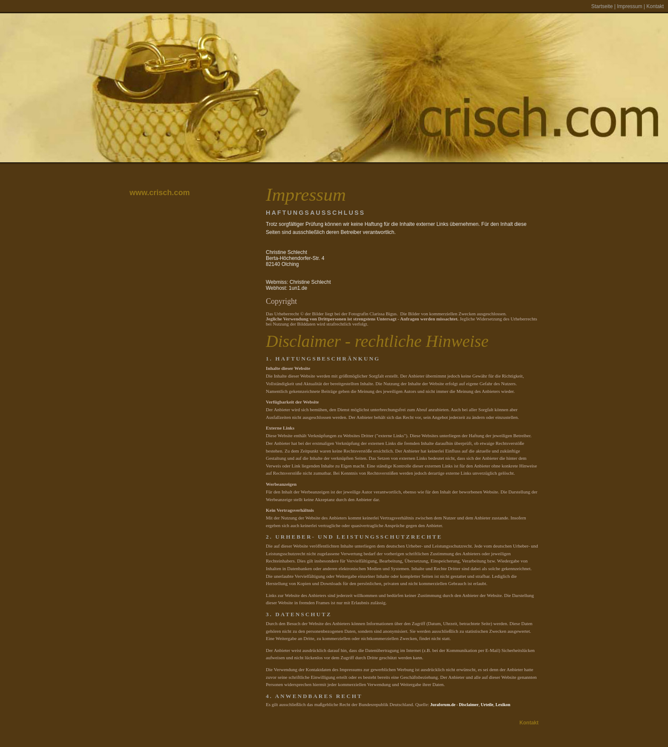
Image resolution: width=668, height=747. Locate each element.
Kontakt (655, 6)
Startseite (602, 6)
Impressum (629, 6)
